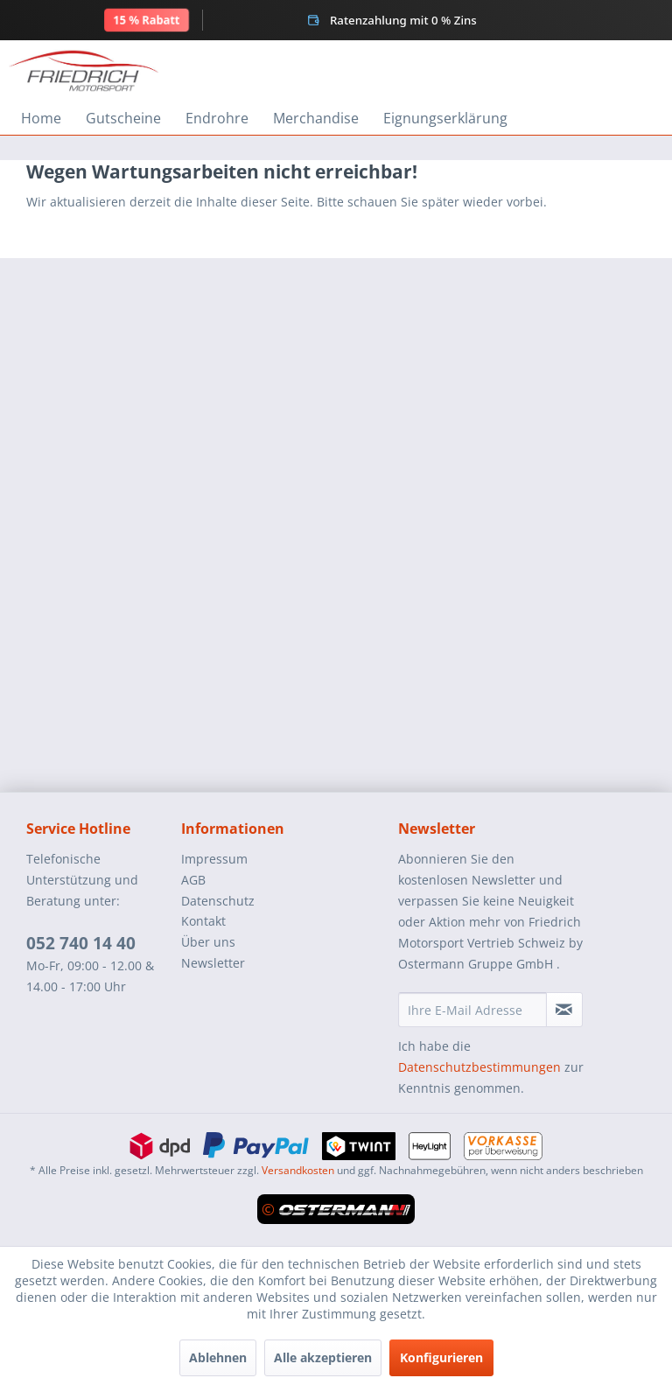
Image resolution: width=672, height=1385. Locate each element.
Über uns (208, 942)
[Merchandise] (316, 118)
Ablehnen (218, 1357)
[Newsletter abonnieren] (564, 1009)
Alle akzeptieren (323, 1357)
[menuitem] (41, 118)
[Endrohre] (217, 118)
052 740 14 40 (81, 943)
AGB (193, 879)
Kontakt (203, 921)
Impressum (214, 858)
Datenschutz (218, 900)
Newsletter (213, 963)
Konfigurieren (441, 1357)
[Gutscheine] (123, 118)
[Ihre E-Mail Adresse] (472, 1009)
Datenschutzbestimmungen (479, 1067)
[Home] (41, 118)
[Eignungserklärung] (445, 118)
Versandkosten (298, 1170)
